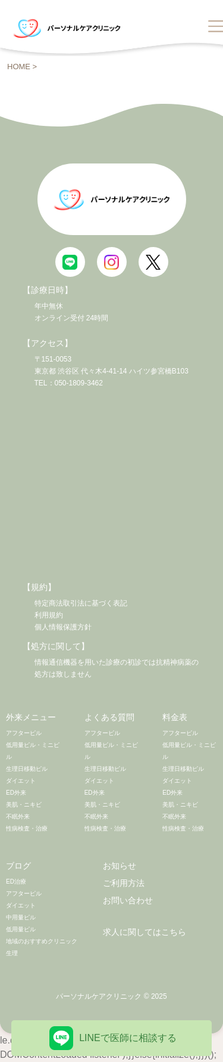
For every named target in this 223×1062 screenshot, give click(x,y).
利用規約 (48, 615)
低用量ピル (21, 929)
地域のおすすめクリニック (41, 941)
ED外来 (16, 792)
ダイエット (21, 780)
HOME (18, 66)
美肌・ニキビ (24, 804)
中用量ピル (21, 917)
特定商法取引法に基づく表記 (80, 603)
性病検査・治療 (27, 828)
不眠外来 (18, 816)
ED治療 (16, 881)
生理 (12, 953)
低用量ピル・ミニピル (32, 751)
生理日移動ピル (27, 768)
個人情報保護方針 (63, 627)
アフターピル (24, 733)
